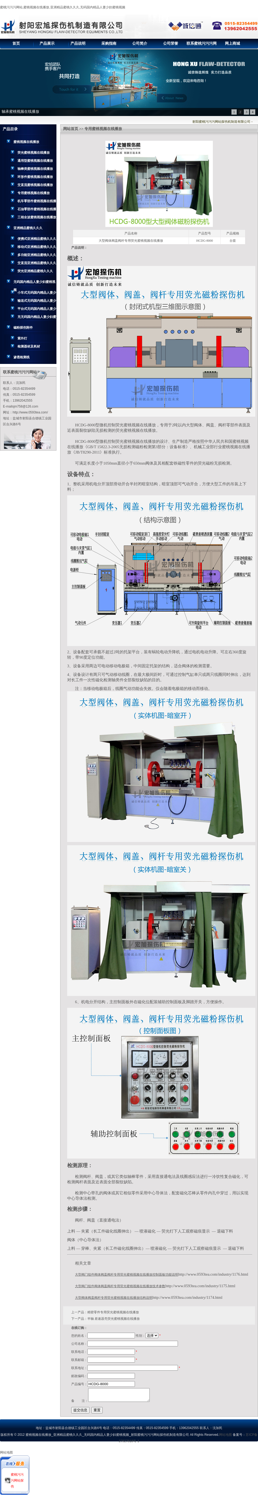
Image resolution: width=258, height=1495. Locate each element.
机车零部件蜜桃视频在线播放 (36, 202)
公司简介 (139, 43)
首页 (16, 43)
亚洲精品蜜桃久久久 (27, 228)
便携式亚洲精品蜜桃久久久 (36, 239)
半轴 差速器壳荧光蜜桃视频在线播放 (113, 1319)
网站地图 (225, 1435)
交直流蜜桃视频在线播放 (35, 185)
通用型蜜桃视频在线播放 (35, 161)
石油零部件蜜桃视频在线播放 (36, 210)
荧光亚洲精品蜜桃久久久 (35, 271)
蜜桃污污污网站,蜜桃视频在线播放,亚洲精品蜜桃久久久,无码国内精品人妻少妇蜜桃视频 (62, 7)
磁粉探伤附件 (23, 327)
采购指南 (108, 43)
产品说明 (77, 43)
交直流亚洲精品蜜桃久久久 (36, 263)
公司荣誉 (170, 43)
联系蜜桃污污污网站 (202, 44)
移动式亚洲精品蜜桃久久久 (36, 247)
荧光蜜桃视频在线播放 (33, 153)
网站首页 (70, 129)
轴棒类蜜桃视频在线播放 (35, 169)
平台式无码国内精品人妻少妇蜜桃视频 (36, 310)
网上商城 (232, 43)
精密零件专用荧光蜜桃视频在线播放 (113, 1312)
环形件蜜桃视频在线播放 (35, 177)
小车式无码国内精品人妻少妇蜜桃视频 (36, 294)
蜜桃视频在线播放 (26, 142)
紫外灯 (22, 338)
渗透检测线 (21, 357)
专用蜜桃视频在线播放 (33, 193)
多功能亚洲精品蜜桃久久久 (36, 255)
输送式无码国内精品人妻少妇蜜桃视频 (36, 302)
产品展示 (47, 43)
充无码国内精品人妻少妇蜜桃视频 (36, 318)
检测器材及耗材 (28, 346)
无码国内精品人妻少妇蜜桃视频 (34, 283)
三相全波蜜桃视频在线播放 (36, 217)
